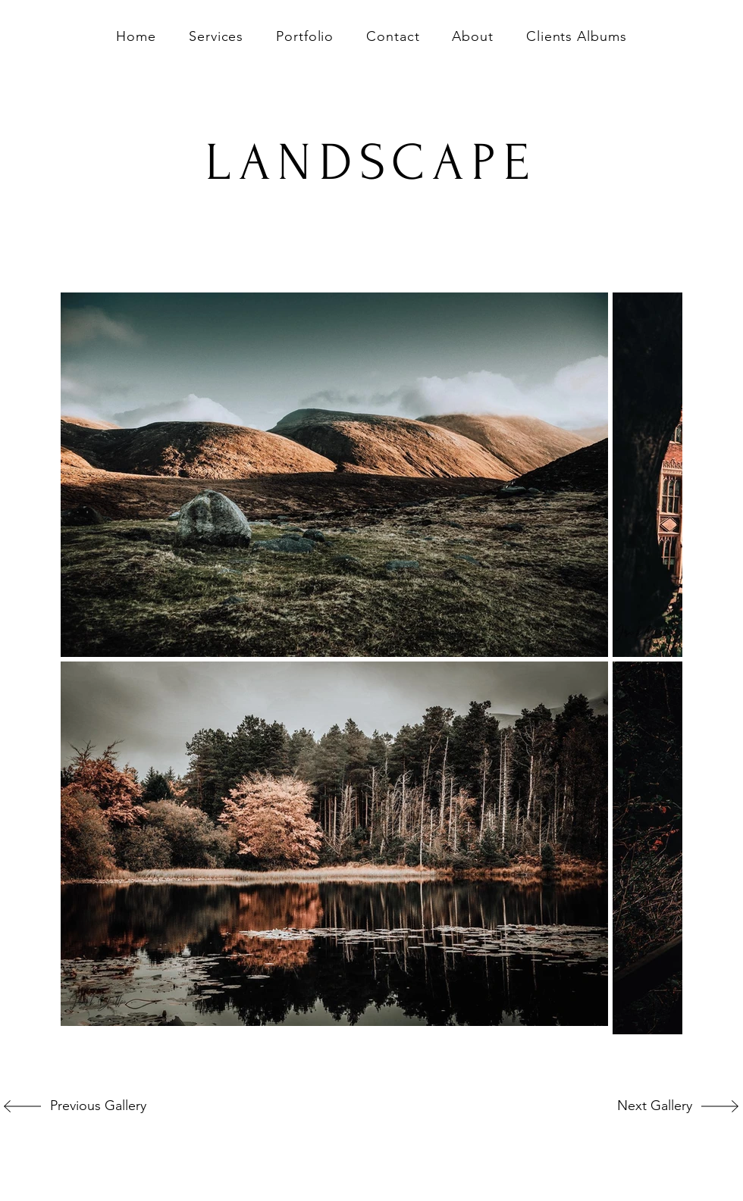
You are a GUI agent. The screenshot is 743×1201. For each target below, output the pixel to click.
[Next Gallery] (642, 1106)
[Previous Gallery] (95, 1106)
